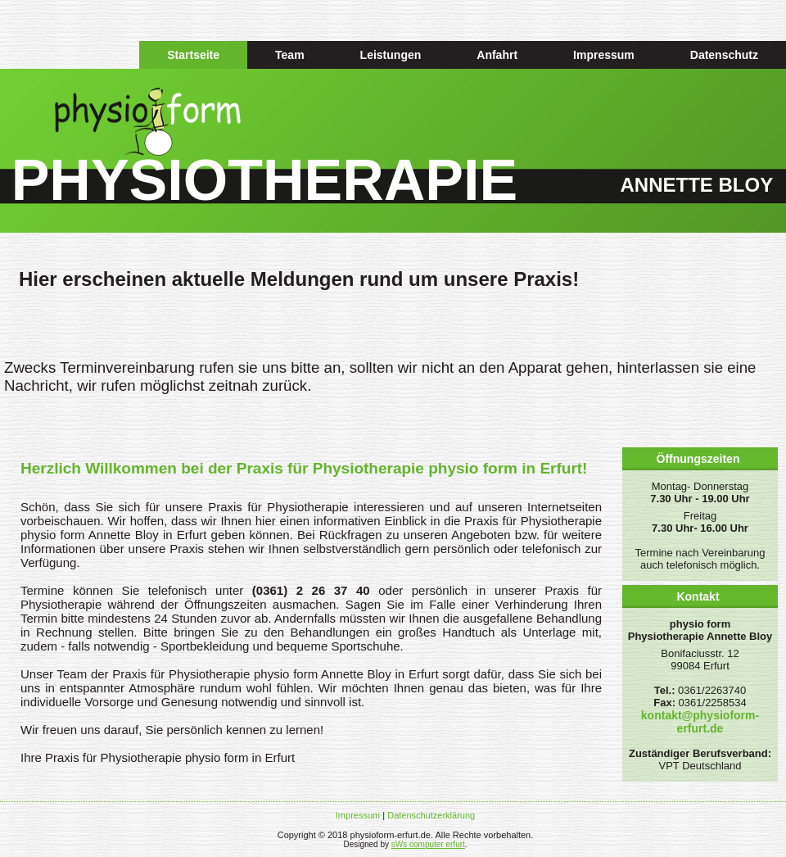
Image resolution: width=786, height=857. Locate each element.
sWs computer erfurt (428, 844)
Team (290, 54)
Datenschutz (724, 54)
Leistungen (391, 54)
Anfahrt (497, 54)
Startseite (193, 54)
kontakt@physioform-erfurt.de (700, 722)
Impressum (604, 54)
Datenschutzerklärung (431, 815)
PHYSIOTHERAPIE (264, 180)
